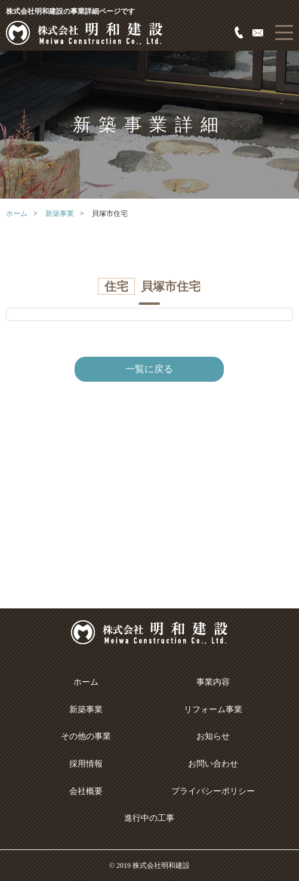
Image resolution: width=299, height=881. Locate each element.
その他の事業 (86, 736)
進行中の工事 (149, 818)
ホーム (16, 213)
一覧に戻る (149, 369)
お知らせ (213, 736)
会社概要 (86, 791)
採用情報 (86, 763)
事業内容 (213, 682)
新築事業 (59, 213)
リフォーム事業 (213, 709)
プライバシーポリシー (213, 791)
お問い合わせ (213, 763)
